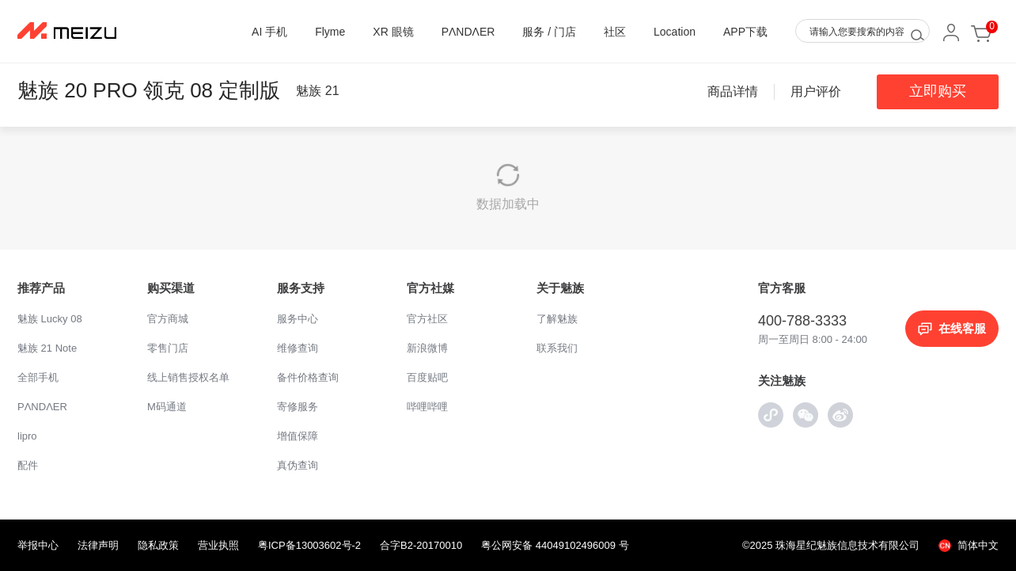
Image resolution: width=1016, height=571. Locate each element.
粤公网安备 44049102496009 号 (554, 545)
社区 (615, 31)
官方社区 (427, 319)
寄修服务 (297, 407)
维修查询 (297, 348)
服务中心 (297, 319)
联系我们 (557, 348)
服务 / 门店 (549, 31)
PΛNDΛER (468, 31)
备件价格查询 (308, 377)
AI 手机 (269, 31)
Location (675, 31)
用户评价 (815, 91)
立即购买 (937, 91)
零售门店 (167, 348)
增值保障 (297, 436)
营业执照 (218, 545)
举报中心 (38, 545)
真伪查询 (297, 465)
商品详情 (732, 91)
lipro (27, 436)
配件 (27, 465)
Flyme (330, 31)
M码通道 (167, 407)
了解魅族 (557, 319)
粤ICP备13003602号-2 (309, 545)
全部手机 (38, 377)
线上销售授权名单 (188, 377)
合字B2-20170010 (421, 545)
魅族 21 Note (47, 348)
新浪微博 (427, 348)
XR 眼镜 (393, 31)
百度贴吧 (427, 377)
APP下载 (745, 31)
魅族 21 (317, 90)
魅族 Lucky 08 (49, 319)
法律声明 (98, 545)
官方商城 (167, 319)
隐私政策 (158, 545)
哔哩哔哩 (427, 407)
